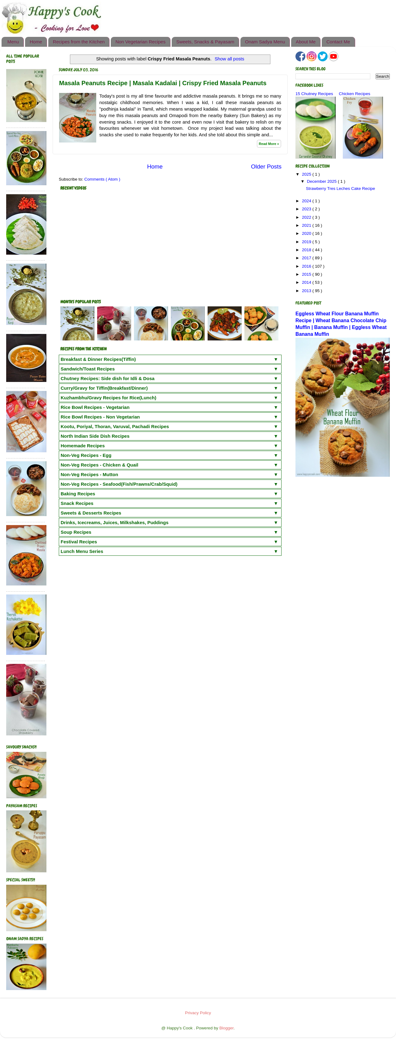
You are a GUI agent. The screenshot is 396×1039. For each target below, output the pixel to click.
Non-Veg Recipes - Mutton (89, 474)
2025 (307, 174)
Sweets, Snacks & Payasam (205, 41)
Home (36, 41)
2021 (307, 225)
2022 (307, 217)
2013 (307, 290)
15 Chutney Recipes (314, 93)
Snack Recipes (77, 503)
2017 (307, 258)
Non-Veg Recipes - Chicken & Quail (99, 464)
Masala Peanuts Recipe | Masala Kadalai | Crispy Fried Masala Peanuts (162, 83)
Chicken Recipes (354, 93)
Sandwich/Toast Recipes (88, 368)
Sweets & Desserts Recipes (91, 512)
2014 (307, 282)
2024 (307, 201)
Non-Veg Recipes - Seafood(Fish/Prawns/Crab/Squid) (119, 484)
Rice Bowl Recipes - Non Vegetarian (100, 416)
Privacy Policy (198, 1013)
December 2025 (322, 181)
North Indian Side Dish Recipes (95, 436)
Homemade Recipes (83, 445)
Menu (13, 41)
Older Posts (266, 166)
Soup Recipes (76, 532)
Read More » (269, 144)
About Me (306, 41)
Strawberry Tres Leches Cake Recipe (340, 188)
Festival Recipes (79, 541)
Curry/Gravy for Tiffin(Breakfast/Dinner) (104, 388)
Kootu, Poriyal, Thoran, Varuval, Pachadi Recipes (115, 426)
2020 (307, 233)
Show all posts (229, 58)
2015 (307, 274)
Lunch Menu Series (82, 551)
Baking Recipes (78, 493)
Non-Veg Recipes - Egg (86, 455)
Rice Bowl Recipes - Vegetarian (95, 407)
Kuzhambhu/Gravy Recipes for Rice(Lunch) (108, 397)
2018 (307, 250)
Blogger (226, 1028)
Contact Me (338, 41)
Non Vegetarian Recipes (140, 41)
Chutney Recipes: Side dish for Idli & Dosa (107, 378)
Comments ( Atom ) (102, 179)
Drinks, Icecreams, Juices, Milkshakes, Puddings (115, 522)
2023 (307, 209)
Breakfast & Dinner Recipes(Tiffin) (98, 359)
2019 (307, 241)
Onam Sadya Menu (265, 41)
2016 (307, 266)
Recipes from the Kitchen (79, 41)
